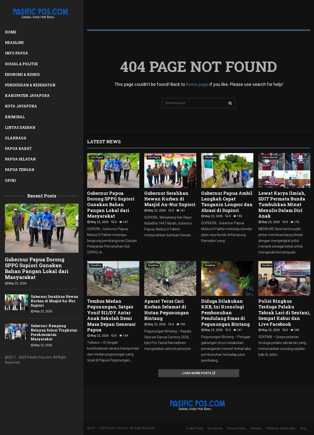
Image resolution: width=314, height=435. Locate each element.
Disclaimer (215, 428)
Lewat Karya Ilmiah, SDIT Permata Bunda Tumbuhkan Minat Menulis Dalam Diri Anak (281, 204)
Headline (14, 42)
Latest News (104, 142)
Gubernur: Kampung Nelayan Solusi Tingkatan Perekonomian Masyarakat (54, 332)
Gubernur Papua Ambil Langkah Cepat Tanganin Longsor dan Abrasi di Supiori (227, 201)
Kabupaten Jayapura (27, 95)
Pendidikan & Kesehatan (30, 85)
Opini (10, 180)
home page (197, 84)
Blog (303, 428)
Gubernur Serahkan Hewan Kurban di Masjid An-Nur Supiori (54, 301)
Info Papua (16, 53)
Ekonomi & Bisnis (22, 74)
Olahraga (15, 138)
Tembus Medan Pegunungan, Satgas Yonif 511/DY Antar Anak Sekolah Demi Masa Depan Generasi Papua (111, 315)
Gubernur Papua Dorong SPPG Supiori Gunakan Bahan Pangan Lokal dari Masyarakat (37, 268)
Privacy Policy (236, 428)
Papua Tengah (19, 169)
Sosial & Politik (21, 64)
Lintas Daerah (20, 127)
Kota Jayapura (21, 106)
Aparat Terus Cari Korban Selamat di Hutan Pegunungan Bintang (166, 309)
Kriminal (15, 117)
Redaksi (256, 428)
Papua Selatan (20, 159)
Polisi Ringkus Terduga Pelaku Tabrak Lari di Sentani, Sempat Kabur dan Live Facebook (284, 312)
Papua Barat (18, 148)
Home (10, 32)
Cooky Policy (194, 428)
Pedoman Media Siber (281, 428)
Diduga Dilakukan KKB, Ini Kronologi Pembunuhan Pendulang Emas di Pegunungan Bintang (225, 312)
